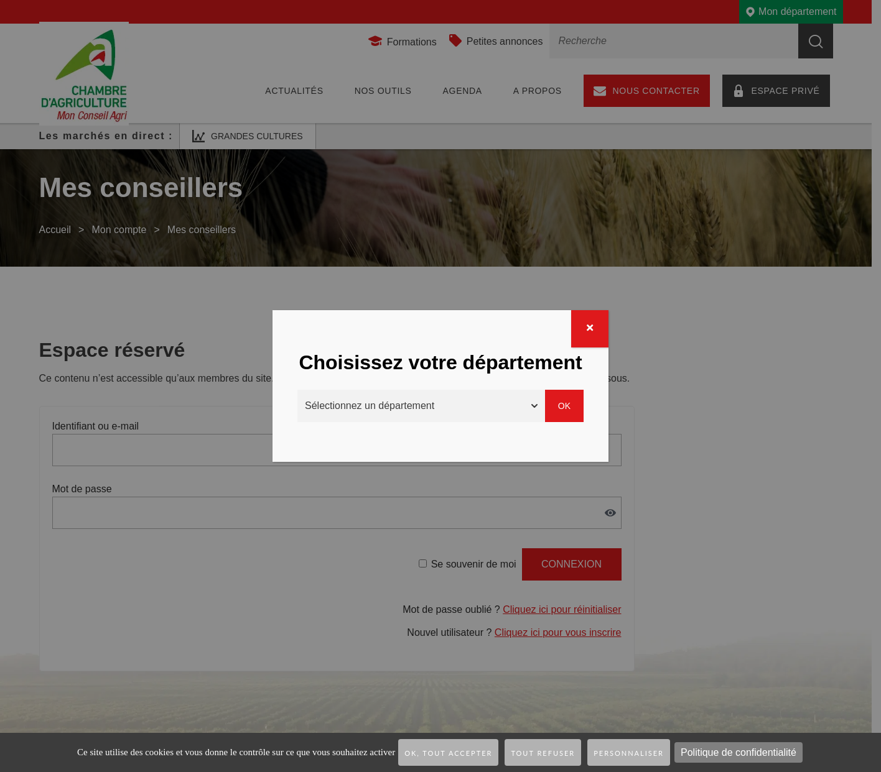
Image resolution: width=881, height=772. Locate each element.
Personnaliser (629, 753)
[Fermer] (589, 328)
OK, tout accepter (448, 753)
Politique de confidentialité (738, 752)
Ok (564, 406)
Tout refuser (543, 753)
